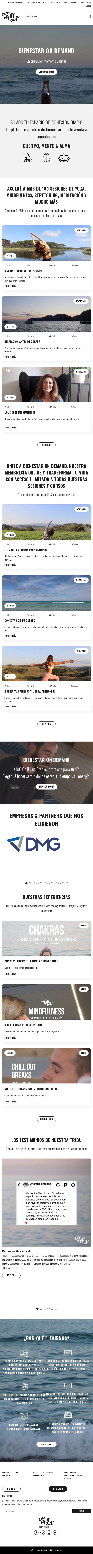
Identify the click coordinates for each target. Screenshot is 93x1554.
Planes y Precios (15, 2)
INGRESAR (11, 1489)
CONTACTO (6, 1475)
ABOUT (35, 1472)
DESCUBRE (47, 445)
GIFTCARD (55, 2)
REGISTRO (58, 1489)
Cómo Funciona (77, 2)
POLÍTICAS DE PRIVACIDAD (73, 1475)
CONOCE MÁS (46, 1119)
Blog (89, 2)
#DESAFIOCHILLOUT (37, 2)
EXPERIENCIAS (48, 1472)
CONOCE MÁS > (10, 285)
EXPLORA (46, 724)
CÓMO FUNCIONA (70, 1472)
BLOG (16, 1472)
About (88, 5)
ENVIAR (81, 1511)
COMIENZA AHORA (46, 1444)
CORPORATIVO (38, 1475)
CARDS (65, 2)
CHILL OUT (6, 1472)
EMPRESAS (68, 1478)
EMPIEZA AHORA (46, 786)
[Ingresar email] (37, 1511)
